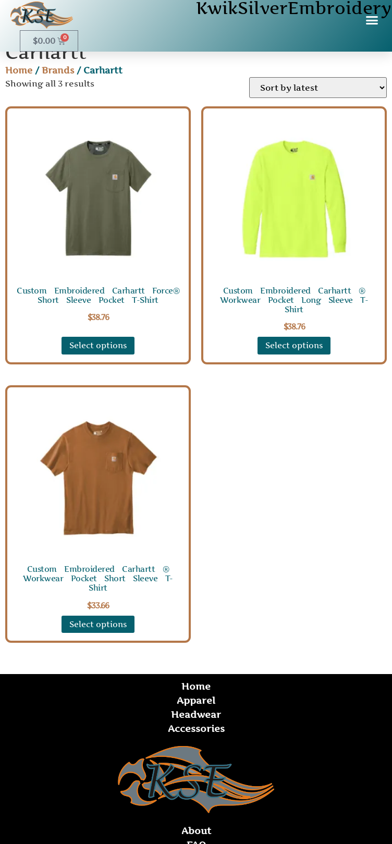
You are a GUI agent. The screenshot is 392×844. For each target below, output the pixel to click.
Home (18, 70)
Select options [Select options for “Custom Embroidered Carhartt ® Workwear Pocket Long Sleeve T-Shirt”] (294, 345)
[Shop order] (318, 87)
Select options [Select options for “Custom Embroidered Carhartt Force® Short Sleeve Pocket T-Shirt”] (98, 345)
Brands (58, 70)
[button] (372, 20)
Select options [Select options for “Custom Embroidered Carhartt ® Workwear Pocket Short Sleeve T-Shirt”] (98, 624)
